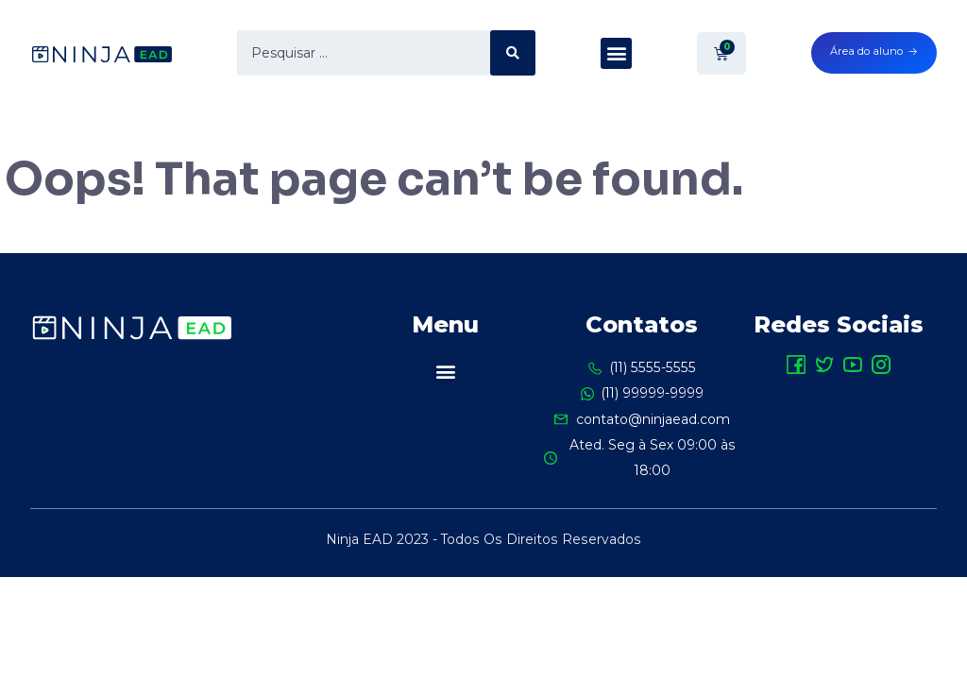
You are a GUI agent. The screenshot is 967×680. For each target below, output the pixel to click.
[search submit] (512, 53)
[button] (616, 53)
